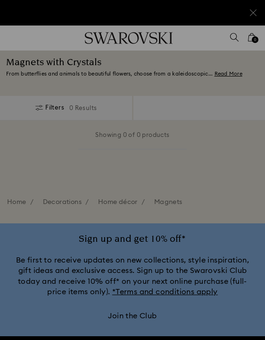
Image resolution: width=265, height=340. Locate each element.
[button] (244, 42)
